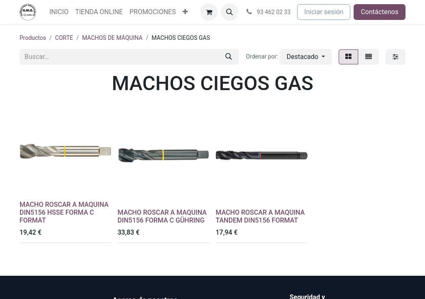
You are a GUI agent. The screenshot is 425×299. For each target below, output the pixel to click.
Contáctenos (379, 12)
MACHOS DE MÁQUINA (112, 37)
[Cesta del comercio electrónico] (208, 12)
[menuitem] (59, 12)
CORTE (64, 37)
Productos (33, 37)
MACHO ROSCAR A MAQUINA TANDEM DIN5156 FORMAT (260, 216)
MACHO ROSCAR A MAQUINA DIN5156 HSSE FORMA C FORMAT (64, 212)
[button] (229, 12)
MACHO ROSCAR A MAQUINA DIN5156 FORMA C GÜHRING (162, 216)
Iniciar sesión (323, 12)
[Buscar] (228, 57)
